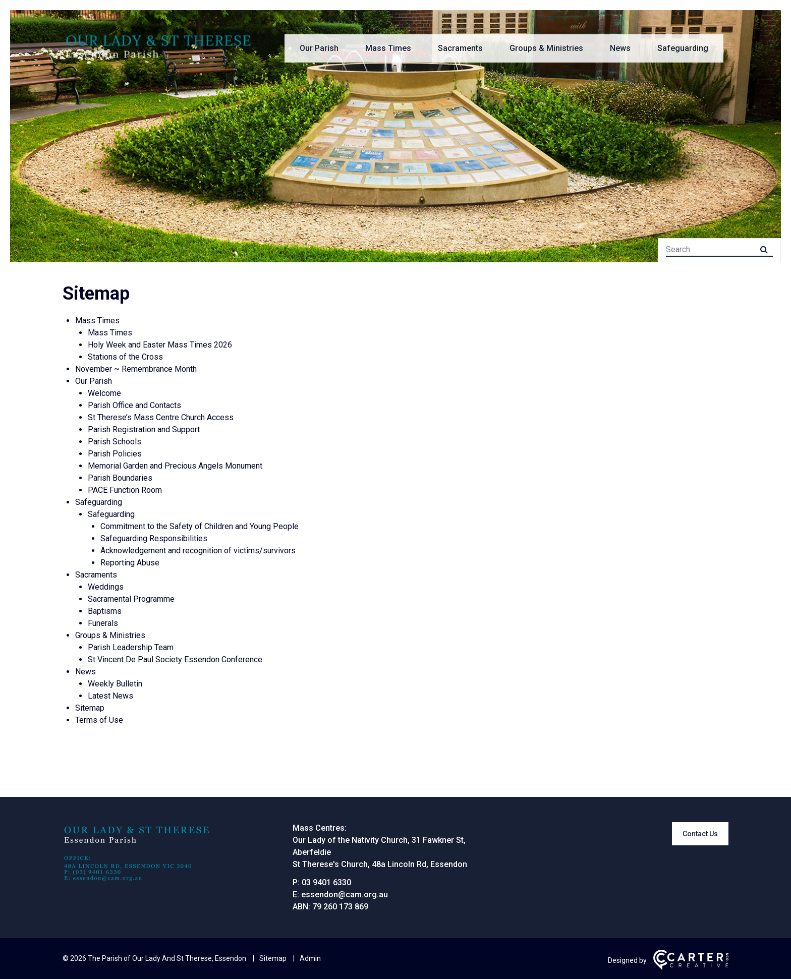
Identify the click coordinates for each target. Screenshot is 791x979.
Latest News (110, 696)
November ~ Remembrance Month (136, 369)
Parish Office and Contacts (134, 405)
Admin (310, 958)
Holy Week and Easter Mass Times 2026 (160, 345)
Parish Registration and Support (144, 429)
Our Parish (319, 48)
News (620, 48)
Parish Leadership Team (131, 647)
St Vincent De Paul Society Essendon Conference (175, 659)
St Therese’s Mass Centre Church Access (161, 417)
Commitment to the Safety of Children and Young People (199, 526)
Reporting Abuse (129, 562)
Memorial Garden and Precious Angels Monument (175, 466)
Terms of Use (99, 720)
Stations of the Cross (125, 357)
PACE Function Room (125, 490)
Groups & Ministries (546, 48)
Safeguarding (682, 48)
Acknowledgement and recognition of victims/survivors (198, 550)
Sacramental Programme (131, 599)
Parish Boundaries (120, 478)
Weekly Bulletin (115, 683)
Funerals (103, 623)
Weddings (106, 587)
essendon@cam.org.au (344, 894)
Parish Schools (114, 441)
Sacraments (460, 48)
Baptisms (105, 611)
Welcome (104, 393)
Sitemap (89, 708)
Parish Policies (115, 453)
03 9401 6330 (326, 882)
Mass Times (388, 48)
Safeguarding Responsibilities (153, 538)
